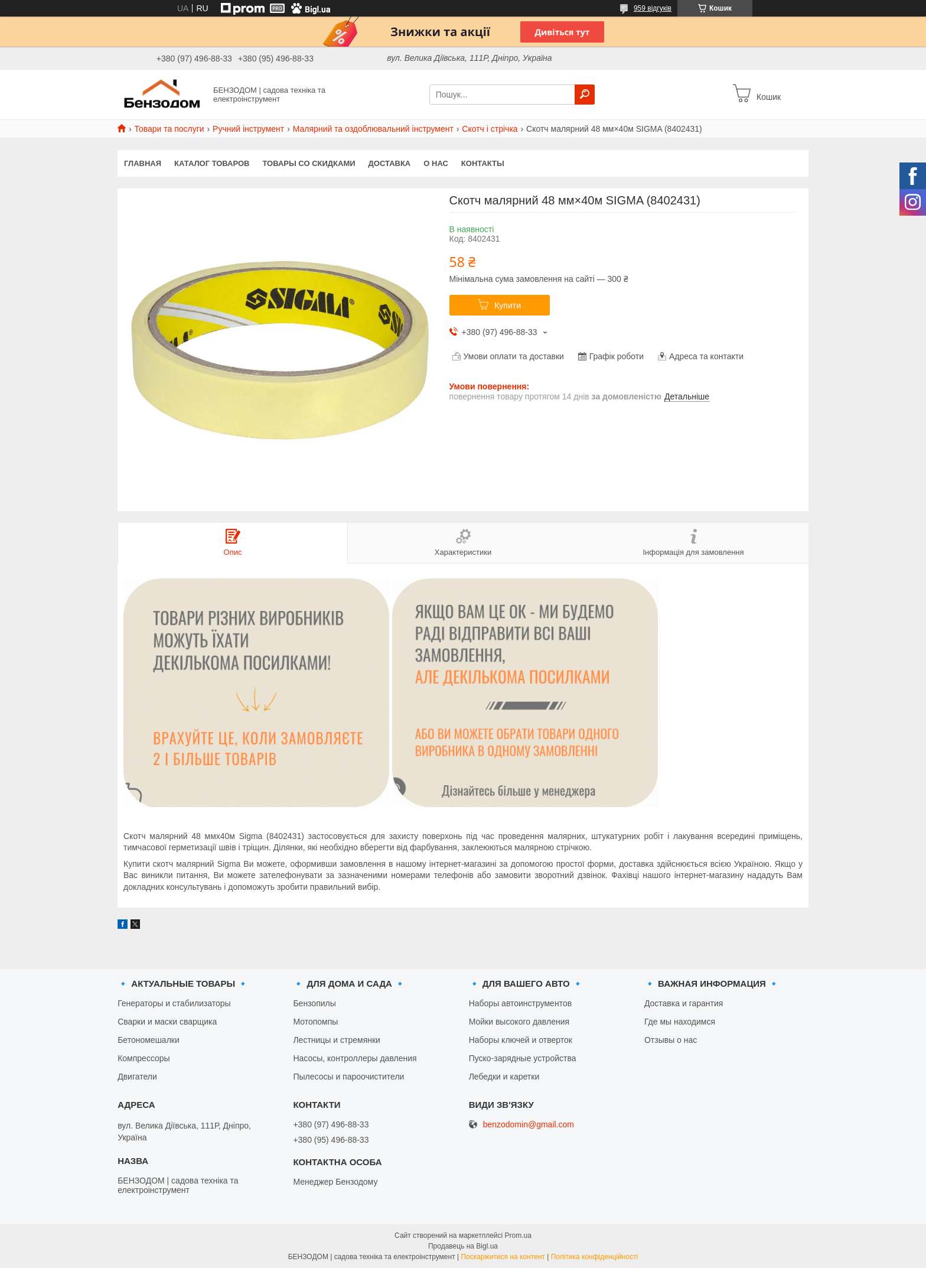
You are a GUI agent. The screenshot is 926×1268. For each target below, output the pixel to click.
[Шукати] (585, 94)
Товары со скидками (309, 163)
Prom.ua (518, 1235)
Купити (507, 305)
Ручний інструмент (248, 129)
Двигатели (137, 1076)
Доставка (390, 163)
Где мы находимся (679, 1021)
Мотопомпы (315, 1021)
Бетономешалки (149, 1040)
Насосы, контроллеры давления (354, 1058)
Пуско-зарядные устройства (522, 1058)
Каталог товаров (211, 163)
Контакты (482, 163)
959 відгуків (652, 8)
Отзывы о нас (670, 1040)
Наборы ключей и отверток (520, 1040)
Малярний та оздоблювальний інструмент (373, 129)
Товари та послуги (169, 129)
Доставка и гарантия (683, 1003)
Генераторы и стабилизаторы (174, 1003)
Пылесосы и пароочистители (348, 1076)
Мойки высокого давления (519, 1021)
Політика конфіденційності (594, 1257)
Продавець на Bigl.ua (463, 1246)
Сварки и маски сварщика (167, 1021)
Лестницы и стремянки (336, 1040)
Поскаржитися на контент (502, 1257)
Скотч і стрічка (489, 129)
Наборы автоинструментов (520, 1003)
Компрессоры (144, 1058)
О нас (435, 163)
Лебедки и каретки (504, 1076)
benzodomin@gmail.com (528, 1124)
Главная (142, 163)
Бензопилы (314, 1003)
